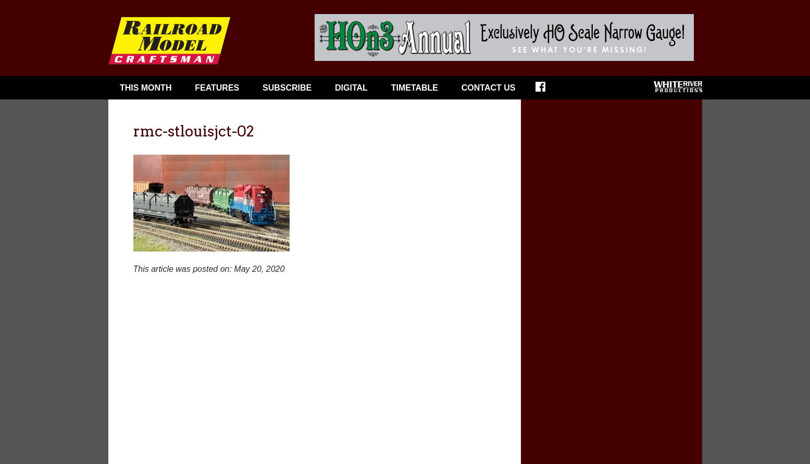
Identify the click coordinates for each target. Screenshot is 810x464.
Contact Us (489, 87)
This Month (146, 87)
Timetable (414, 87)
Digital (351, 87)
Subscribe (287, 87)
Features (217, 87)
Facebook (547, 90)
